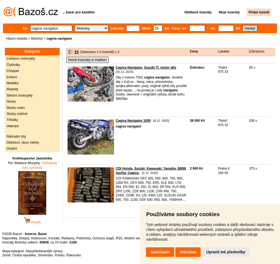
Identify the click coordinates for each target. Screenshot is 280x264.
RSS (119, 238)
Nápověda (9, 238)
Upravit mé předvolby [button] (225, 252)
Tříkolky (12, 120)
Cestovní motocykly (21, 58)
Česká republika (24, 255)
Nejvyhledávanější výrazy (44, 251)
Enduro (12, 77)
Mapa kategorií (13, 251)
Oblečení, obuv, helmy (23, 142)
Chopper (13, 71)
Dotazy (24, 238)
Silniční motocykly (20, 95)
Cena (194, 51)
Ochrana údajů (103, 238)
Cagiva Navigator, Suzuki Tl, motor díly (146, 67)
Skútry (11, 101)
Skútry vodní (16, 108)
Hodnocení (39, 238)
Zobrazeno (256, 51)
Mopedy (12, 89)
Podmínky (83, 238)
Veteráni (13, 126)
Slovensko (45, 255)
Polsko (60, 255)
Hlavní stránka (16, 38)
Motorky (37, 38)
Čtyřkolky (13, 65)
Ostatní (12, 148)
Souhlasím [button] (160, 252)
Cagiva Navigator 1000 (133, 121)
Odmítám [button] (188, 252)
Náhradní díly (16, 136)
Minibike (13, 83)
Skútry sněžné (17, 114)
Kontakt (54, 238)
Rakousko (73, 255)
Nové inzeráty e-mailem (87, 60)
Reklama (68, 238)
